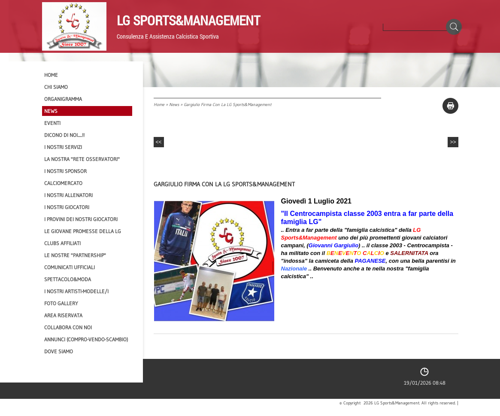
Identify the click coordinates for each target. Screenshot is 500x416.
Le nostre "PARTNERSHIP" (75, 255)
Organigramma (63, 99)
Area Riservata (63, 315)
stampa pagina (450, 106)
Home (159, 104)
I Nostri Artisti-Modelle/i (76, 291)
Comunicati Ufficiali (69, 267)
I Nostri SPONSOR (65, 171)
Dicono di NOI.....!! (64, 135)
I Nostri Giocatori (66, 207)
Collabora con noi (68, 327)
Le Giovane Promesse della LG (82, 231)
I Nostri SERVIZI (63, 147)
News (174, 104)
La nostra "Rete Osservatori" (82, 159)
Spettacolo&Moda (67, 279)
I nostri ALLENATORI (68, 195)
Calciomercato (63, 183)
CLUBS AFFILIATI (62, 243)
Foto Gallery (61, 303)
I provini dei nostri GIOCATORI (81, 219)
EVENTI (52, 123)
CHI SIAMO (56, 87)
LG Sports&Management (188, 20)
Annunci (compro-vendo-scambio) (86, 339)
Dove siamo (58, 351)
